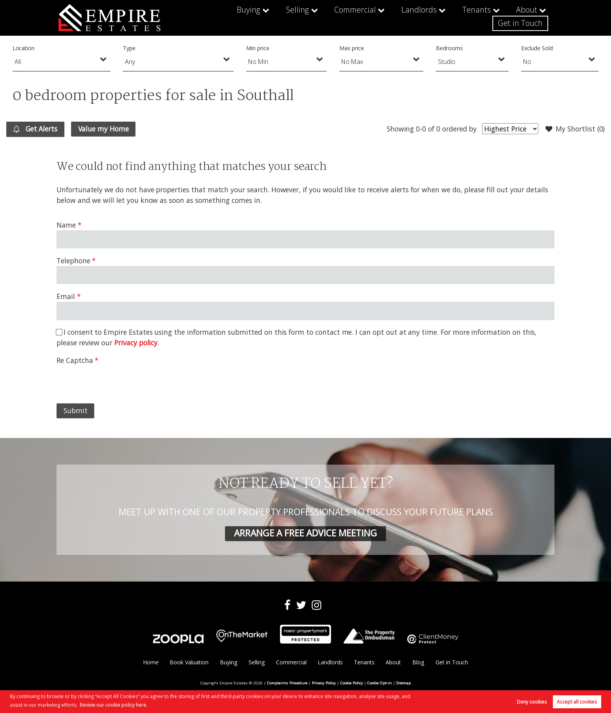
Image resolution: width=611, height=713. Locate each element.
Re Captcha (75, 360)
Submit (76, 410)
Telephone (73, 260)
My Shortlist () (575, 129)
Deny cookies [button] (532, 701)
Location (24, 48)
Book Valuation (189, 662)
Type (129, 48)
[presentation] (116, 381)
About (462, 17)
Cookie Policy (351, 683)
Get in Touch (522, 17)
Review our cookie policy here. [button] (113, 705)
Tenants (413, 17)
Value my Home (103, 128)
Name (66, 225)
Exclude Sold (536, 48)
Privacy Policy (324, 683)
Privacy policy (135, 342)
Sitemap (403, 683)
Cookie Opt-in (379, 683)
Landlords (358, 17)
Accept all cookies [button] (577, 701)
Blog (418, 662)
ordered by (459, 128)
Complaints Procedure (287, 683)
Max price (351, 48)
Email (66, 296)
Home (151, 662)
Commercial (297, 17)
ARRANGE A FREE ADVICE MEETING (305, 533)
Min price (257, 48)
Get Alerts (35, 129)
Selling (242, 17)
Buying (195, 17)
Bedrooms (449, 48)
